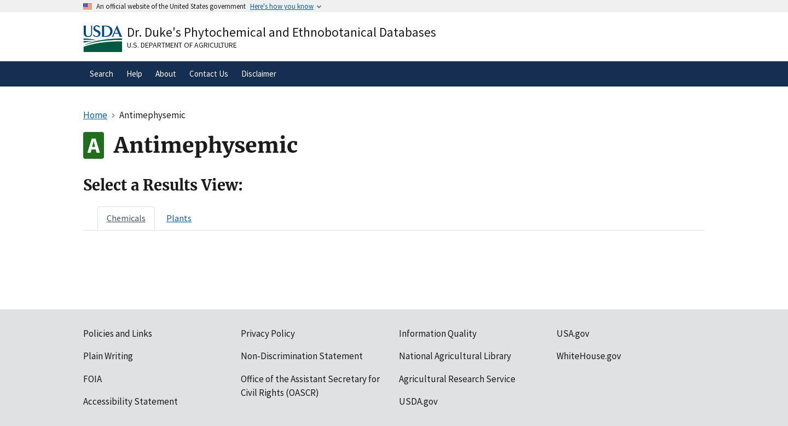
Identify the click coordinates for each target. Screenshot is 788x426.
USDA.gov (418, 401)
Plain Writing (108, 356)
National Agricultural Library (455, 356)
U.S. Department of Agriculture (182, 45)
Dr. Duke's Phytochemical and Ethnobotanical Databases (281, 32)
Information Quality (438, 333)
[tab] (126, 218)
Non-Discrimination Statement (302, 356)
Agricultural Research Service (457, 379)
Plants (179, 217)
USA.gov (573, 333)
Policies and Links (117, 333)
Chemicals (126, 217)
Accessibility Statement (130, 401)
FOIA (92, 379)
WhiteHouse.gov (589, 356)
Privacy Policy (268, 333)
